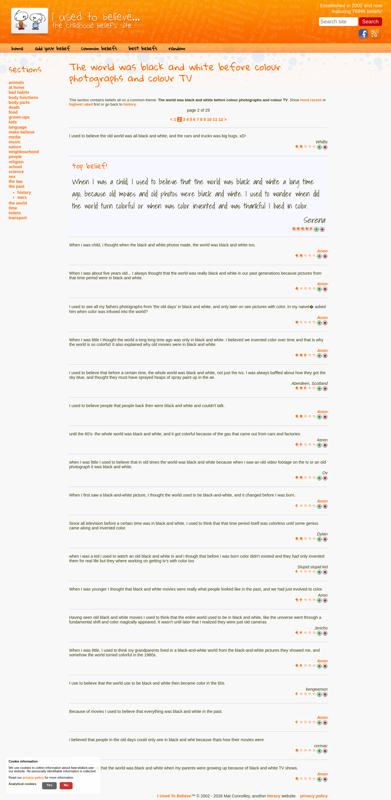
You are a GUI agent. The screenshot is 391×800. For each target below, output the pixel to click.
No (66, 785)
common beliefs (99, 48)
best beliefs (143, 48)
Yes (49, 785)
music (14, 142)
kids (13, 122)
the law (15, 181)
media (14, 137)
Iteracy (273, 796)
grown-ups (19, 117)
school (15, 166)
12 (220, 119)
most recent (311, 100)
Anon (322, 251)
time (13, 208)
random (177, 48)
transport (18, 218)
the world (18, 203)
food (13, 112)
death (14, 107)
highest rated (81, 104)
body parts (19, 102)
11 (215, 119)
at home (16, 87)
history (24, 192)
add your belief (52, 48)
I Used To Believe (174, 796)
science (16, 171)
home (17, 48)
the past (16, 186)
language (18, 127)
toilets (15, 213)
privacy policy (314, 796)
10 (209, 119)
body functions (23, 97)
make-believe (22, 132)
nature (15, 147)
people (15, 156)
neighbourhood (24, 151)
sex (12, 176)
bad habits (19, 92)
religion (16, 162)
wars (22, 197)
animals (16, 82)
